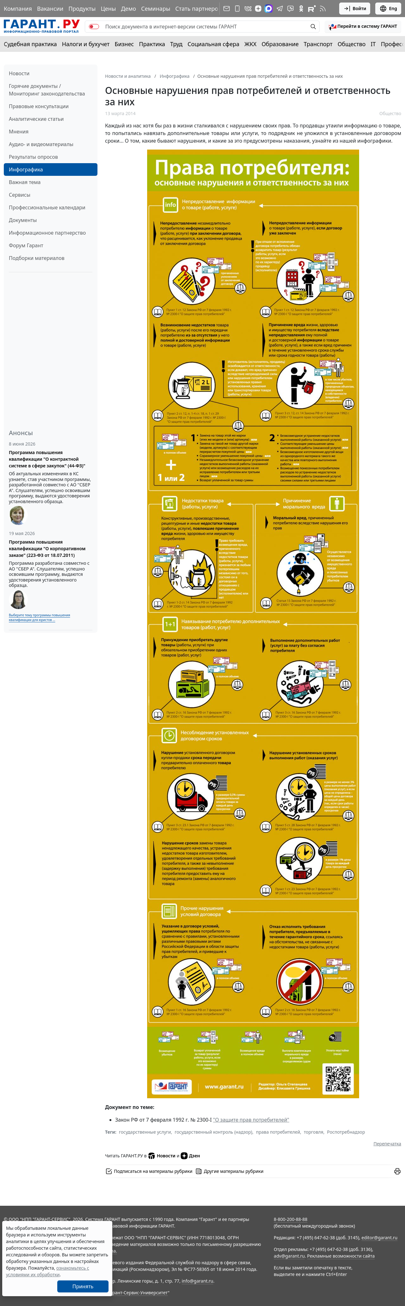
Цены (108, 8)
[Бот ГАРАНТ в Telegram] (290, 8)
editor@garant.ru (380, 1238)
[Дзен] (258, 8)
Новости (19, 73)
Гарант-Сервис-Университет (138, 1293)
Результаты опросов (33, 156)
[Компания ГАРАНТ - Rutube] (312, 8)
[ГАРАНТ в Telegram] (280, 8)
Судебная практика (30, 44)
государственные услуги (145, 1132)
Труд (176, 44)
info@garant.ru (197, 1281)
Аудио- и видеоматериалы (41, 144)
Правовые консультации (39, 106)
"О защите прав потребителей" (251, 1119)
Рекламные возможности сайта (341, 1256)
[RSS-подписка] (323, 8)
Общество (352, 44)
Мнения (18, 131)
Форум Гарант (26, 245)
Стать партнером (198, 8)
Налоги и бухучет (86, 44)
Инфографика (26, 169)
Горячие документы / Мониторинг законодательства (47, 90)
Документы (23, 220)
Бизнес (124, 44)
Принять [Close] (83, 1286)
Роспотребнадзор (346, 1132)
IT (373, 44)
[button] (363, 27)
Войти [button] (354, 8)
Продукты (82, 8)
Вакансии (50, 8)
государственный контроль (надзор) (213, 1132)
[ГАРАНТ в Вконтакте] (248, 8)
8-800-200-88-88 (290, 1219)
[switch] (94, 26)
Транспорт (318, 44)
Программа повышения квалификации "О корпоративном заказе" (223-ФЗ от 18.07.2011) (47, 548)
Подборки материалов (37, 258)
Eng (388, 8)
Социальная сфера (214, 44)
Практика (152, 44)
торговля (313, 1132)
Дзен (190, 1155)
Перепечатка (387, 1144)
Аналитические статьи (36, 118)
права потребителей (278, 1132)
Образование (280, 44)
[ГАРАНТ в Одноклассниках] (301, 8)
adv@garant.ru (289, 1256)
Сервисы (19, 194)
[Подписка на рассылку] (226, 8)
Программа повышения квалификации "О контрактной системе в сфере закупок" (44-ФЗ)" (47, 459)
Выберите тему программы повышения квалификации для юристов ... (39, 617)
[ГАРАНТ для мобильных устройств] (237, 8)
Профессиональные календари (47, 207)
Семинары (155, 8)
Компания (18, 8)
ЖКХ (251, 44)
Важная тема (25, 182)
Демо (128, 8)
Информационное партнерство (47, 232)
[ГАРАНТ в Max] (269, 8)
